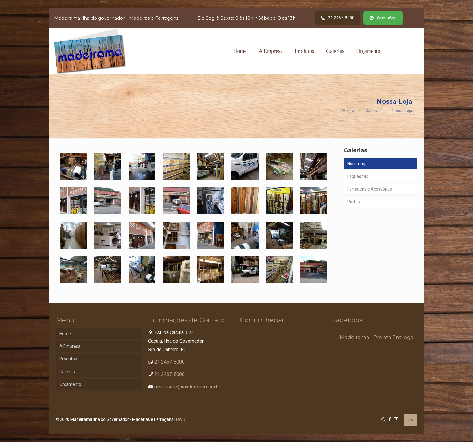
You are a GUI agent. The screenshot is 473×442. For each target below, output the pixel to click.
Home (348, 110)
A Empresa (70, 346)
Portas (353, 201)
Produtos (68, 359)
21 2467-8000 (169, 362)
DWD (180, 419)
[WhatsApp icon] (383, 419)
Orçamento (70, 384)
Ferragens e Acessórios (369, 189)
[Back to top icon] (410, 420)
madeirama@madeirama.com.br (187, 386)
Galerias (373, 110)
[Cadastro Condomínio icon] (396, 419)
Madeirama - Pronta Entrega (377, 337)
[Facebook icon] (389, 419)
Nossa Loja (357, 163)
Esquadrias (357, 176)
